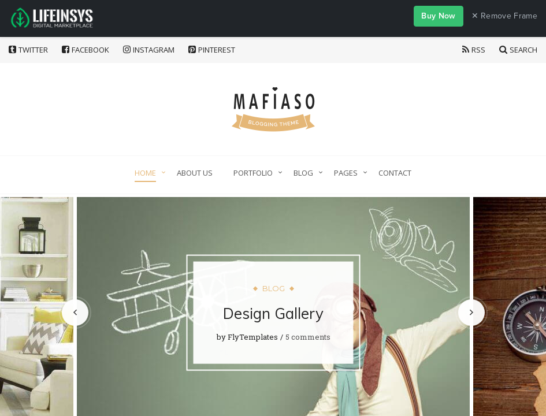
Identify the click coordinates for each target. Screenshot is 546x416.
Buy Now (438, 16)
